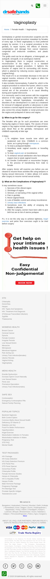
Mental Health (7, 445)
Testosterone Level (9, 494)
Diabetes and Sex (9, 425)
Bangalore (6, 505)
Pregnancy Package (9, 486)
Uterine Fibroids (8, 358)
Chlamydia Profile (9, 471)
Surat (34, 512)
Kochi (30, 508)
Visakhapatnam (40, 508)
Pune (17, 508)
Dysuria (5, 335)
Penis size (6, 382)
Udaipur (6, 514)
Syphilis (5, 316)
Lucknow (8, 512)
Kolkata (45, 505)
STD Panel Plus (8, 464)
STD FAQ (5, 442)
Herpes (5, 307)
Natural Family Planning (11, 403)
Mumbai (32, 505)
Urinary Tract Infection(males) (13, 387)
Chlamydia (6, 302)
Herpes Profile (7, 481)
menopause (34, 143)
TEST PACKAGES (10, 453)
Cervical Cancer (8, 333)
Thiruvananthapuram (19, 514)
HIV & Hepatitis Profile (10, 479)
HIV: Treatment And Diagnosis (13, 311)
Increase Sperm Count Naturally (14, 377)
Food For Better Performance (13, 427)
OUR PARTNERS (24, 521)
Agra (36, 514)
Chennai (24, 505)
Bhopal (16, 512)
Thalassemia (7, 319)
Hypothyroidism (8, 430)
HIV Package (7, 456)
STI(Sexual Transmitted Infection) (15, 314)
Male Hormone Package (11, 484)
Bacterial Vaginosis (9, 415)
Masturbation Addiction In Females (15, 435)
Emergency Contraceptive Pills (14, 401)
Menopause (6, 348)
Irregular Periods (8, 340)
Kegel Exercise (8, 433)
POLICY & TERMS (38, 523)
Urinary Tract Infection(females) (14, 355)
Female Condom (8, 338)
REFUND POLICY (40, 521)
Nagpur (24, 508)
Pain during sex (8, 353)
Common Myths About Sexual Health (16, 420)
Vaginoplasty (7, 363)
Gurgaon (42, 514)
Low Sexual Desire (9, 343)
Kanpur (41, 510)
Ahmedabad (9, 508)
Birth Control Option (9, 418)
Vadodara (41, 512)
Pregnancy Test (8, 440)
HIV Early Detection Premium (13, 461)
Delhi (39, 505)
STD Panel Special (9, 466)
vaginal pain (19, 153)
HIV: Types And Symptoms (12, 309)
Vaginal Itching (7, 360)
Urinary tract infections (16, 203)
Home (6, 29)
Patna (30, 514)
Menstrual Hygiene (9, 350)
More (25, 516)
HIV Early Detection (9, 459)
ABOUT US (6, 521)
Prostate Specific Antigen (11, 491)
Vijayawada (10, 510)
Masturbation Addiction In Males (14, 437)
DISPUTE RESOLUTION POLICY (17, 523)
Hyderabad (15, 505)
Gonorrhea (6, 304)
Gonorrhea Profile (9, 469)
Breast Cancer (7, 330)
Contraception (7, 398)
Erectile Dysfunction (9, 374)
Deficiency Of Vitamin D (11, 422)
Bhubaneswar (25, 512)
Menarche (6, 345)
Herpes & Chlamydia (10, 476)
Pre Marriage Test (9, 489)
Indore (24, 510)
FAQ (14, 521)
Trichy (18, 510)
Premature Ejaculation (10, 384)
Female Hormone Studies (12, 474)
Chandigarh (32, 510)
